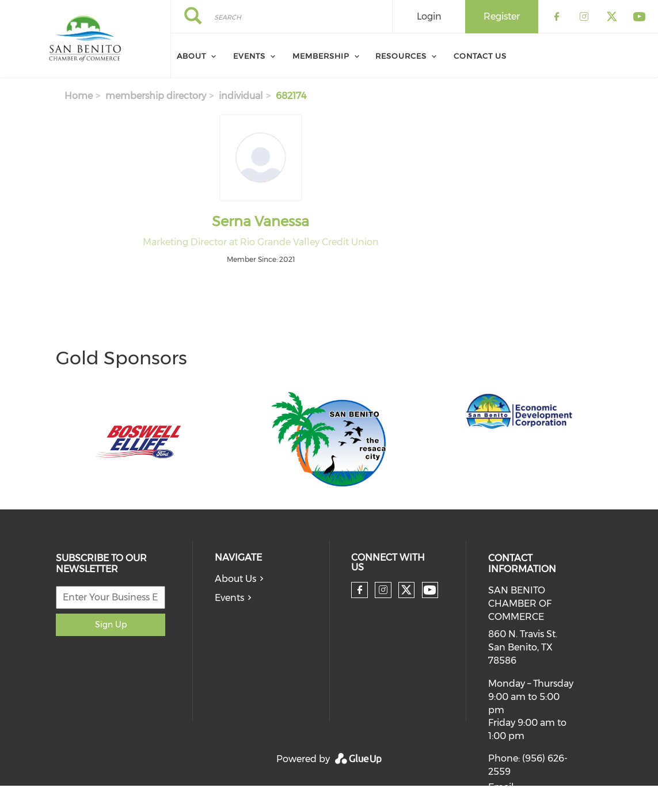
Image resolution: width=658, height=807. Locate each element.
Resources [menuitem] (401, 55)
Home (78, 95)
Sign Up (111, 624)
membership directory (155, 95)
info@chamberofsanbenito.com (560, 800)
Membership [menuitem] (320, 55)
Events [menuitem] (249, 55)
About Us (235, 578)
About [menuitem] (191, 55)
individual (241, 95)
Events (229, 597)
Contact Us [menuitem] (480, 55)
